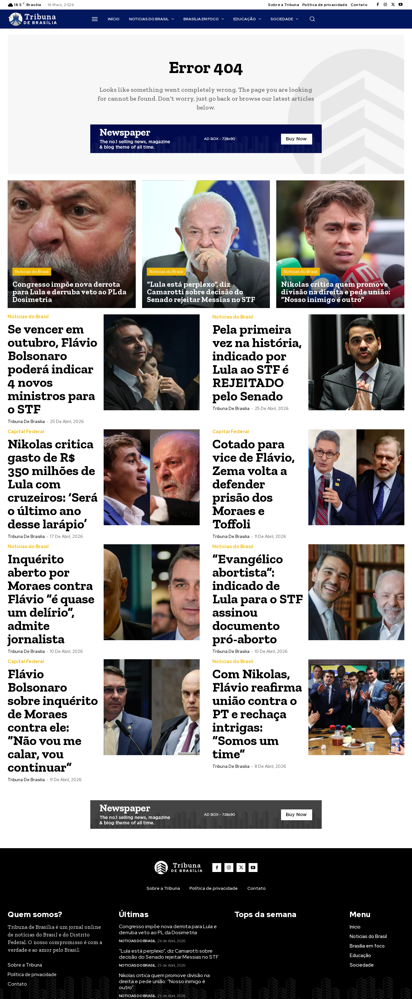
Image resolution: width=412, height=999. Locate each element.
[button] (312, 19)
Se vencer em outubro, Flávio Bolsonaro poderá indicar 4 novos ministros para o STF (52, 369)
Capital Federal (26, 431)
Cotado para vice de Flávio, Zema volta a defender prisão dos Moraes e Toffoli (253, 484)
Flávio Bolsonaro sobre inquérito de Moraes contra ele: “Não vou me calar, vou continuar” (53, 720)
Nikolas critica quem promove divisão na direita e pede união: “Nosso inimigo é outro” (164, 981)
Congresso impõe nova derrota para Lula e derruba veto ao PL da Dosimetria (168, 929)
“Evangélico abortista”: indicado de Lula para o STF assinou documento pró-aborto (257, 599)
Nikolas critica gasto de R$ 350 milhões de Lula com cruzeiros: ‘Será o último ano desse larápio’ (53, 484)
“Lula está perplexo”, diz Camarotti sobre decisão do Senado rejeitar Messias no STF (169, 954)
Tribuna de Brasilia (26, 421)
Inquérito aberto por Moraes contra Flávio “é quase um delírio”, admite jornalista (51, 599)
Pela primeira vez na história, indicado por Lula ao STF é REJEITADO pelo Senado (257, 362)
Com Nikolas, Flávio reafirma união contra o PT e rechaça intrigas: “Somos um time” (257, 714)
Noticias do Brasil (32, 271)
